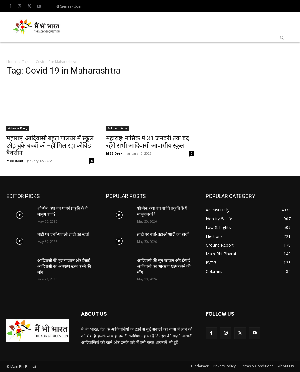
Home (11, 61)
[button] (282, 37)
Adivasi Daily (17, 128)
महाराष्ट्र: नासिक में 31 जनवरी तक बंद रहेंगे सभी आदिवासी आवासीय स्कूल (147, 142)
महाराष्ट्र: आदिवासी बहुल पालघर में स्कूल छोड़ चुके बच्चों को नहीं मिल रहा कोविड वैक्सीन (49, 145)
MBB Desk (14, 160)
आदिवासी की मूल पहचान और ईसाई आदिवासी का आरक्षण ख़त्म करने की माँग (64, 266)
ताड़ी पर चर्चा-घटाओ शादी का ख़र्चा (63, 234)
